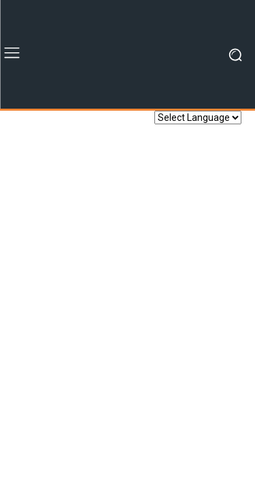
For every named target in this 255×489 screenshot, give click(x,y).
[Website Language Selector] (197, 117)
